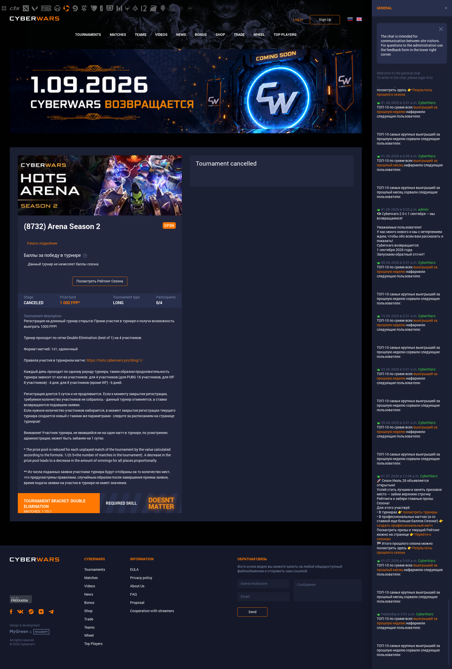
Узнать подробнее (42, 243)
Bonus (201, 34)
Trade (239, 34)
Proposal (137, 602)
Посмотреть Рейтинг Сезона (99, 281)
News (181, 34)
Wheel (259, 34)
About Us (137, 586)
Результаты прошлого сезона (404, 92)
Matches (118, 34)
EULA (134, 569)
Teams (140, 34)
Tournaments (88, 34)
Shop (220, 34)
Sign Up (325, 19)
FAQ (133, 594)
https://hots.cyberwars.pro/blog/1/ (114, 360)
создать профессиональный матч (405, 525)
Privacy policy (141, 577)
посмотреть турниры (420, 512)
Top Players (285, 34)
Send (252, 611)
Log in (298, 19)
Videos (161, 34)
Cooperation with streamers (152, 610)
